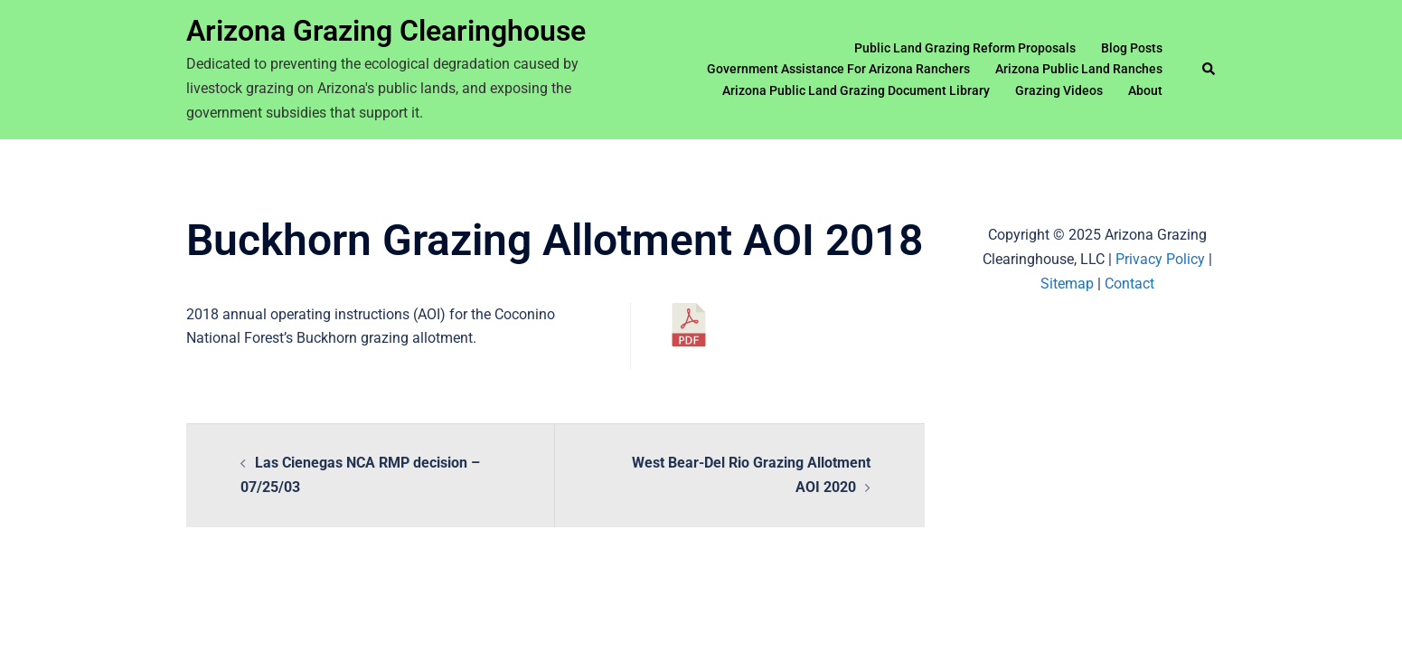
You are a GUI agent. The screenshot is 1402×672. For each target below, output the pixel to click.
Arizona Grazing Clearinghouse (386, 31)
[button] (1209, 69)
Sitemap (1067, 283)
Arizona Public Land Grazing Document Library (856, 90)
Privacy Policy (1160, 259)
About (1145, 90)
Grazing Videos (1059, 90)
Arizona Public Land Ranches (1078, 69)
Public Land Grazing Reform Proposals (965, 48)
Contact (1129, 283)
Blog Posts (1131, 48)
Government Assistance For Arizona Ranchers (838, 69)
